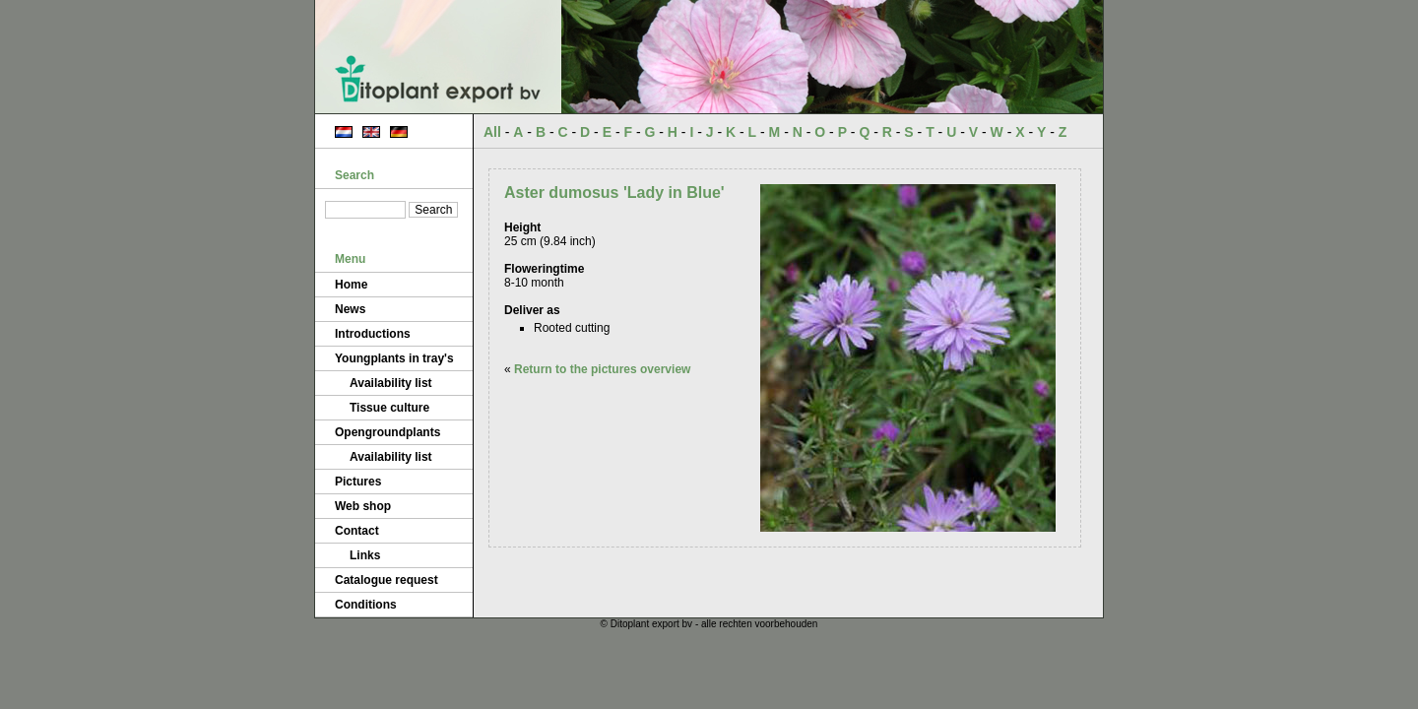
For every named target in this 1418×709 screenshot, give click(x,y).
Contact (357, 531)
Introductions (373, 334)
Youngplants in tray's (394, 358)
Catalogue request (386, 580)
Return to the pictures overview (602, 369)
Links (365, 555)
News (350, 309)
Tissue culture (389, 408)
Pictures (358, 481)
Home (351, 284)
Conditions (366, 605)
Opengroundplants (387, 432)
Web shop (363, 506)
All (492, 132)
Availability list (391, 383)
